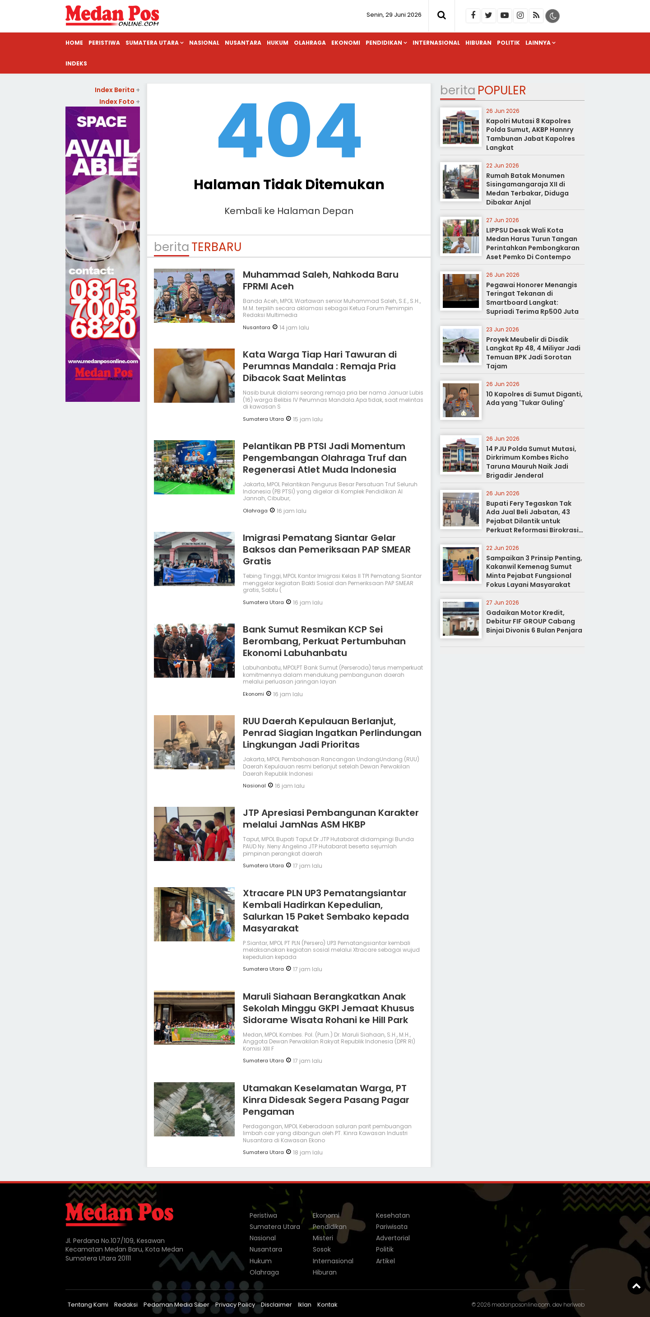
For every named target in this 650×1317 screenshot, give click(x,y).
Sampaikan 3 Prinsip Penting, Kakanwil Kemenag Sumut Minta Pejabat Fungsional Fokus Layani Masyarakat (534, 571)
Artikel (385, 1261)
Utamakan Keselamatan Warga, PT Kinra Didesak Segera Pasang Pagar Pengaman (326, 1100)
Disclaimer (276, 1304)
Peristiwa (104, 43)
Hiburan (478, 43)
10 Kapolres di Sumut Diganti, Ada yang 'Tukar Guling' (534, 399)
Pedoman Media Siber (176, 1304)
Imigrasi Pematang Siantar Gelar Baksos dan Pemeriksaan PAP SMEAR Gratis (327, 549)
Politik (508, 43)
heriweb (574, 1304)
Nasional (204, 43)
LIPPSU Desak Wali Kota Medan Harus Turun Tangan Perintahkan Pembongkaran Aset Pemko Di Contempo (533, 243)
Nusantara (243, 43)
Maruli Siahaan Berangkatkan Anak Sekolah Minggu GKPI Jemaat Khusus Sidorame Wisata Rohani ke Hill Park (328, 1008)
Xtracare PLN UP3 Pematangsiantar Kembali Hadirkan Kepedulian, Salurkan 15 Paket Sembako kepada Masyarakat (326, 911)
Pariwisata (392, 1226)
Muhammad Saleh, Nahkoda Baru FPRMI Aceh (321, 280)
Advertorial (393, 1238)
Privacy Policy (235, 1304)
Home (74, 43)
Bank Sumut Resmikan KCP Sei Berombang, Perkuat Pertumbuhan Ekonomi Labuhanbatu (324, 641)
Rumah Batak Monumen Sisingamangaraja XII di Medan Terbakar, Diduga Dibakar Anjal (527, 189)
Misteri (323, 1238)
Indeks (76, 63)
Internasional (436, 43)
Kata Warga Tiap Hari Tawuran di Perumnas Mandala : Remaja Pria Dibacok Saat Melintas (320, 366)
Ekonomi (345, 43)
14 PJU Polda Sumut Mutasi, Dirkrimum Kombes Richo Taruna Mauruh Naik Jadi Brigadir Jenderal (531, 462)
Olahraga (310, 43)
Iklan (304, 1304)
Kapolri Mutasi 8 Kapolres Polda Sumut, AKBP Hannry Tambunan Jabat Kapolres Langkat (530, 134)
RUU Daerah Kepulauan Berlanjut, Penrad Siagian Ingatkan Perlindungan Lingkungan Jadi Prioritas (332, 733)
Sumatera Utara (152, 43)
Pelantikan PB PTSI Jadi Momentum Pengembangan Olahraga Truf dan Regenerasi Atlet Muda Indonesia (325, 458)
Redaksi (126, 1304)
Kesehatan (393, 1215)
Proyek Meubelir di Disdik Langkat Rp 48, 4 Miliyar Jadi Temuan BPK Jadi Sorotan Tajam (533, 353)
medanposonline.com (521, 1304)
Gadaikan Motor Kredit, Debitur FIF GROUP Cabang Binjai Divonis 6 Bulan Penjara (534, 621)
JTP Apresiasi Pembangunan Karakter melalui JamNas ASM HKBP (331, 818)
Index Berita (117, 89)
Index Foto (119, 101)
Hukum (277, 43)
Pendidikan (384, 43)
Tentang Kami (88, 1304)
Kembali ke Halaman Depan (288, 211)
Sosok (322, 1249)
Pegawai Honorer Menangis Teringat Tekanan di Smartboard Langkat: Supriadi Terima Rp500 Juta (532, 298)
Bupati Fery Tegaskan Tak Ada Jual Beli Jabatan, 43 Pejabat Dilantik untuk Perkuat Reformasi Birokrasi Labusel (532, 521)
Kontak (327, 1304)
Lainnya (538, 43)
